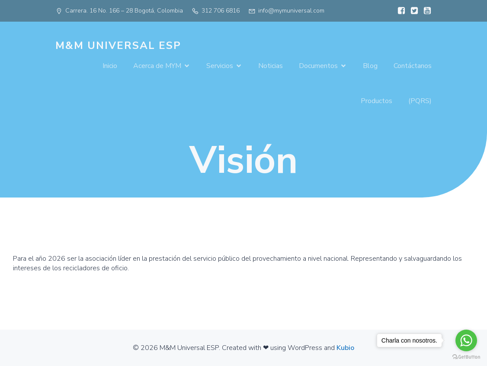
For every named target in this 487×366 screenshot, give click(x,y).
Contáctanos (413, 66)
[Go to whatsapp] (466, 340)
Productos (376, 101)
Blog (370, 66)
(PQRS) (420, 101)
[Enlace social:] (399, 10)
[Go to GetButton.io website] (466, 357)
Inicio (110, 66)
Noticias (270, 66)
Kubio (345, 348)
